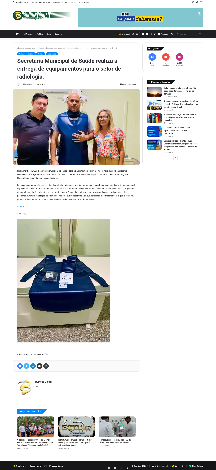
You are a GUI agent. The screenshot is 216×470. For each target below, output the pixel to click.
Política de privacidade (41, 2)
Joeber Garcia (57, 465)
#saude (20, 206)
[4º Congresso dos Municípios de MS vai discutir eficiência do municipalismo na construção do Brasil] (154, 105)
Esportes (58, 34)
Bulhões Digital (27, 84)
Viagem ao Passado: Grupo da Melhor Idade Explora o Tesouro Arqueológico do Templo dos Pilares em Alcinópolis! (35, 441)
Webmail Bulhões (60, 2)
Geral (49, 34)
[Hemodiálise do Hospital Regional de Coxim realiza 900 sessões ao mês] (117, 426)
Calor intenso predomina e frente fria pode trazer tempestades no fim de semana (180, 91)
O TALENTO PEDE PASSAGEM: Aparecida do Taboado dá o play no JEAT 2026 (179, 131)
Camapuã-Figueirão (40, 48)
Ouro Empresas (22, 465)
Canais (28, 34)
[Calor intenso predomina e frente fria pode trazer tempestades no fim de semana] (154, 92)
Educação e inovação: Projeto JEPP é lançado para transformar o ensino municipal (180, 117)
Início (20, 48)
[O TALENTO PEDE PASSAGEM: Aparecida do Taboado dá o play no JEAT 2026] (154, 131)
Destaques (52, 54)
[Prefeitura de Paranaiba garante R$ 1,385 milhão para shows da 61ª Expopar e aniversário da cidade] (76, 426)
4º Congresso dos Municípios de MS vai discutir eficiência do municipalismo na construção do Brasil (181, 104)
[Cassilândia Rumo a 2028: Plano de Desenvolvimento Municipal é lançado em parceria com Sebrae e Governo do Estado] (154, 145)
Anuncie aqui (84, 2)
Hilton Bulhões (197, 465)
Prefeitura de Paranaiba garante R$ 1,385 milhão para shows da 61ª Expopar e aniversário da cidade (76, 441)
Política (40, 34)
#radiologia (22, 213)
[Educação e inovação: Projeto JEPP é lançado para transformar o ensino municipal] (154, 118)
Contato (73, 2)
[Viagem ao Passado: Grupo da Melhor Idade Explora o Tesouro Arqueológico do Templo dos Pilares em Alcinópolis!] (35, 426)
